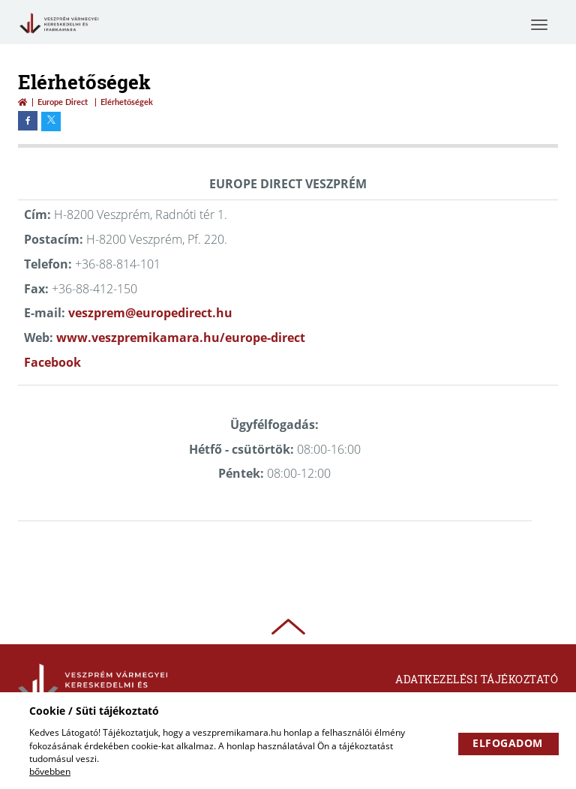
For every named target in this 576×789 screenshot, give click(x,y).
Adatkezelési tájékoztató (476, 679)
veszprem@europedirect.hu (150, 312)
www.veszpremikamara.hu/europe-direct (180, 337)
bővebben (49, 771)
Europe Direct (63, 101)
